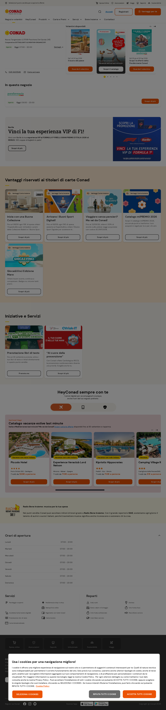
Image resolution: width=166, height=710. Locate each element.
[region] (84, 677)
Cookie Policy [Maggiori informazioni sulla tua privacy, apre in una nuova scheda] (42, 686)
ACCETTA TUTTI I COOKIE (139, 694)
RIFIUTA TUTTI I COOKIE (104, 694)
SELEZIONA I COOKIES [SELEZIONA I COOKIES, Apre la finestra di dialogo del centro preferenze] (27, 694)
